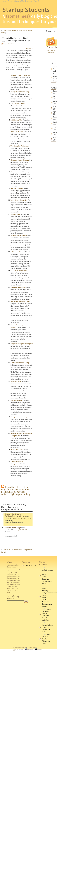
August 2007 (54, 134)
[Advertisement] (43, 37)
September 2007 (54, 128)
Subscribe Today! (32, 1)
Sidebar (21, 649)
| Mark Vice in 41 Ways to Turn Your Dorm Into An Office (46, 614)
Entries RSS (30, 649)
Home (4, 1)
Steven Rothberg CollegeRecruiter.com (15, 515)
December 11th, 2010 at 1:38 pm (22, 518)
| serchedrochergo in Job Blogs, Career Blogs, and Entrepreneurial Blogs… (46, 575)
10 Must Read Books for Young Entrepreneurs (17, 30)
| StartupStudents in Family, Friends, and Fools (46, 627)
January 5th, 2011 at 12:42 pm (23, 530)
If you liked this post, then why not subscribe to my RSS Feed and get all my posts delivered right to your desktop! (16, 490)
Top (18, 649)
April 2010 (54, 97)
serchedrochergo (13, 527)
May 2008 (54, 108)
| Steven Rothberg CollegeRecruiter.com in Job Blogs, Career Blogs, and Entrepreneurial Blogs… (46, 596)
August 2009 (54, 103)
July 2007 (54, 139)
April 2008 (54, 113)
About (10, 1)
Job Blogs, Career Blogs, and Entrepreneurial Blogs (18, 39)
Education (11, 44)
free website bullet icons (54, 77)
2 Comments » (28, 48)
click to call (54, 68)
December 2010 (54, 92)
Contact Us (19, 1)
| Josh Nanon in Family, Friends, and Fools (46, 638)
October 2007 (54, 123)
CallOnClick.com (30, 565)
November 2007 (54, 118)
